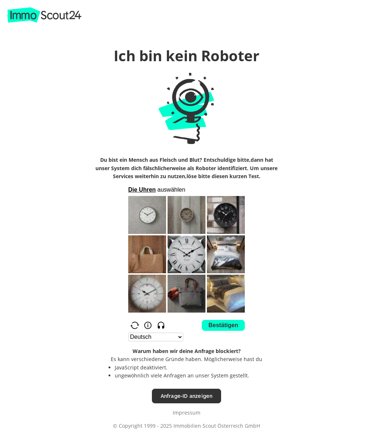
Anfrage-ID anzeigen (187, 396)
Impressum (186, 412)
